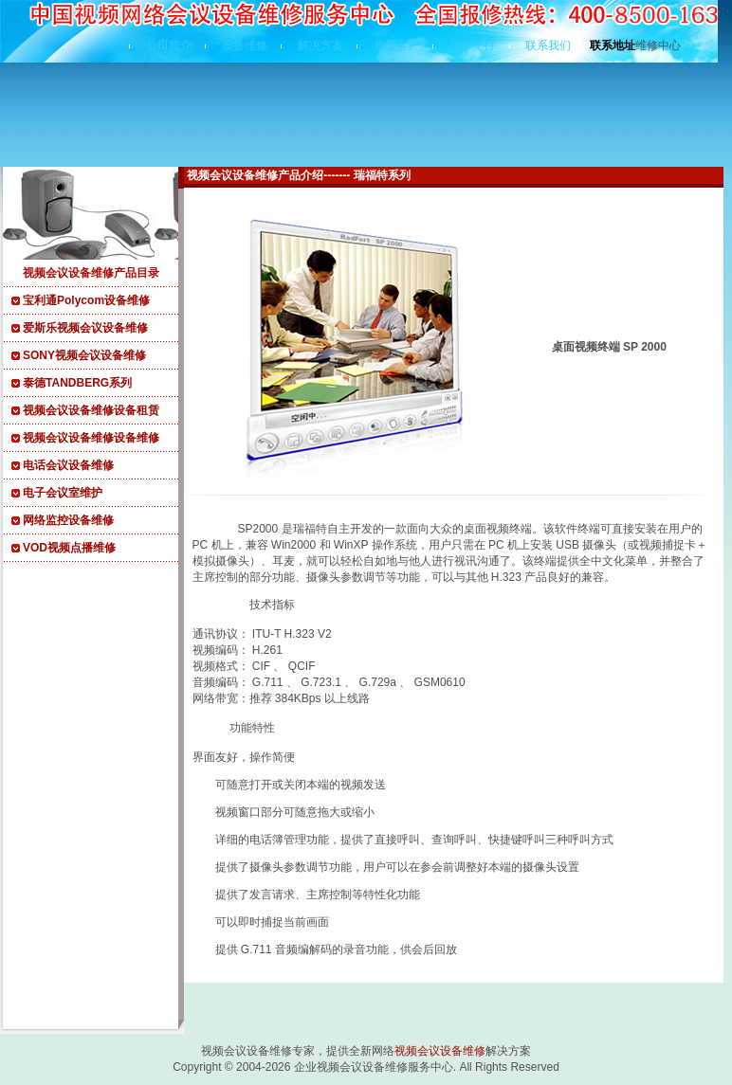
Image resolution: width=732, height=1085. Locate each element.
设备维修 (244, 45)
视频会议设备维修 (439, 1051)
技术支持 (472, 45)
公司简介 (169, 45)
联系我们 (548, 45)
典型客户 (396, 45)
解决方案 (320, 45)
